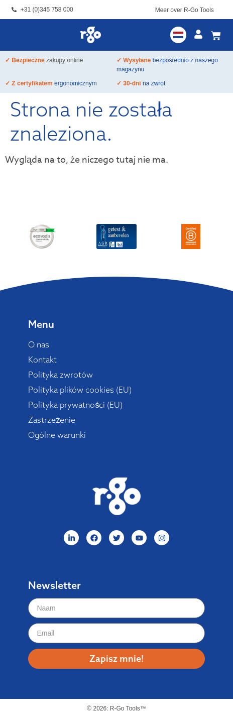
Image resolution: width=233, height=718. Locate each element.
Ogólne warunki (57, 435)
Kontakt (42, 359)
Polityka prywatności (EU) (75, 405)
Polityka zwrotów (60, 375)
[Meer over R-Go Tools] (218, 11)
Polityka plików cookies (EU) (80, 390)
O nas (38, 344)
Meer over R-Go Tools (184, 10)
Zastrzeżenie (51, 420)
